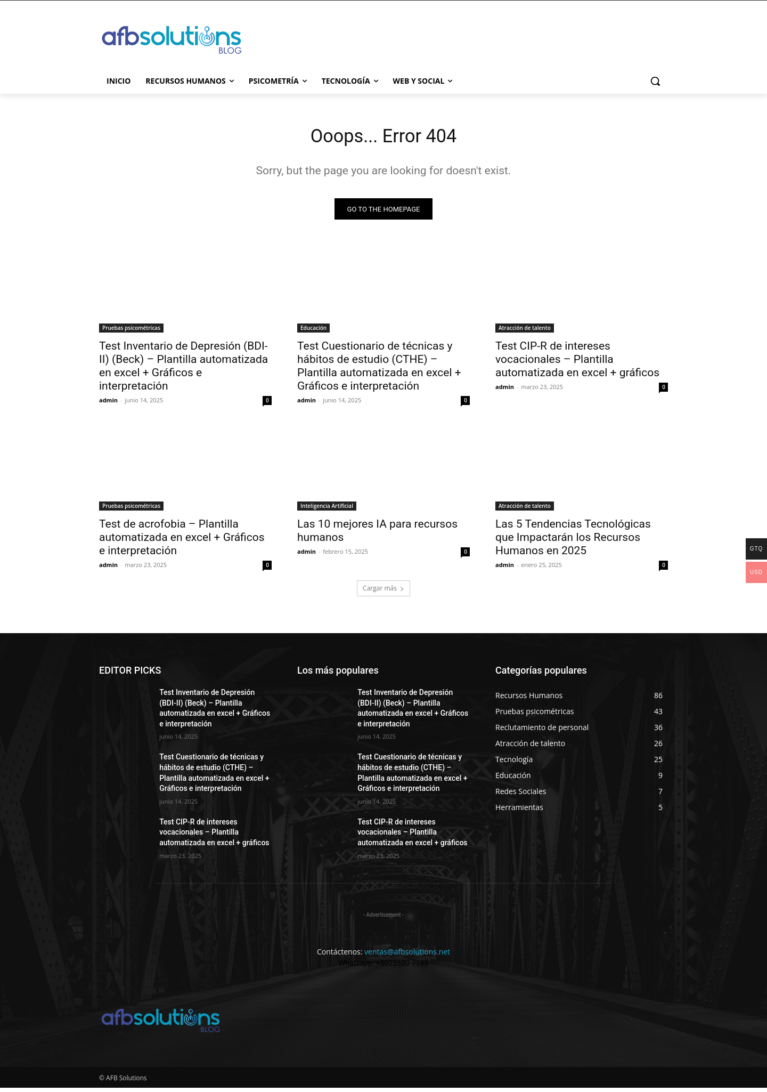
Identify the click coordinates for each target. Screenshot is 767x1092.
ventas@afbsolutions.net (407, 956)
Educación (313, 332)
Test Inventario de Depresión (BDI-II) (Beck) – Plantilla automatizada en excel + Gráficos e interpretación (183, 370)
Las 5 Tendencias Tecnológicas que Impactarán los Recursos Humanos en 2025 (573, 541)
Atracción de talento (525, 332)
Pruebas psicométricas (131, 332)
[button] (655, 81)
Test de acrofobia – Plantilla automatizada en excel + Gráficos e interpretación (182, 541)
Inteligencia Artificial (326, 510)
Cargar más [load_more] (383, 592)
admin (108, 404)
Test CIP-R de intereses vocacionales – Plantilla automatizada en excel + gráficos (577, 363)
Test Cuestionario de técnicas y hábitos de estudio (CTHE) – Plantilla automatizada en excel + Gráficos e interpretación (379, 370)
